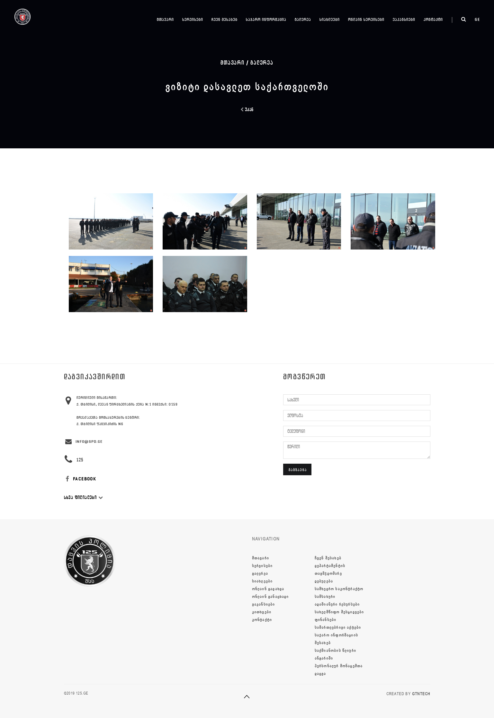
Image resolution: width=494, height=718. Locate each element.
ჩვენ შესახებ (224, 19)
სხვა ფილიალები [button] (83, 497)
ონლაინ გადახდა (268, 588)
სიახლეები (329, 19)
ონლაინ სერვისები (366, 19)
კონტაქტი (433, 19)
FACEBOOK (80, 479)
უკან (247, 109)
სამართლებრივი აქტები (338, 627)
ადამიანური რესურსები (337, 604)
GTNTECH (421, 693)
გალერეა (303, 19)
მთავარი (165, 19)
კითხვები (262, 612)
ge (477, 19)
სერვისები (192, 19)
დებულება (324, 581)
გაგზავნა (298, 469)
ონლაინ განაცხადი (270, 596)
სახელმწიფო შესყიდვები (339, 612)
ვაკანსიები (404, 19)
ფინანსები (326, 619)
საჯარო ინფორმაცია (266, 19)
